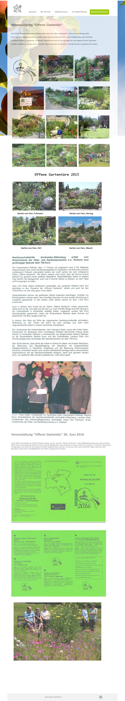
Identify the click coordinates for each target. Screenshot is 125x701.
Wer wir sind (45, 12)
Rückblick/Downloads (99, 12)
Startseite (32, 12)
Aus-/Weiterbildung (79, 12)
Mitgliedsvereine (61, 12)
